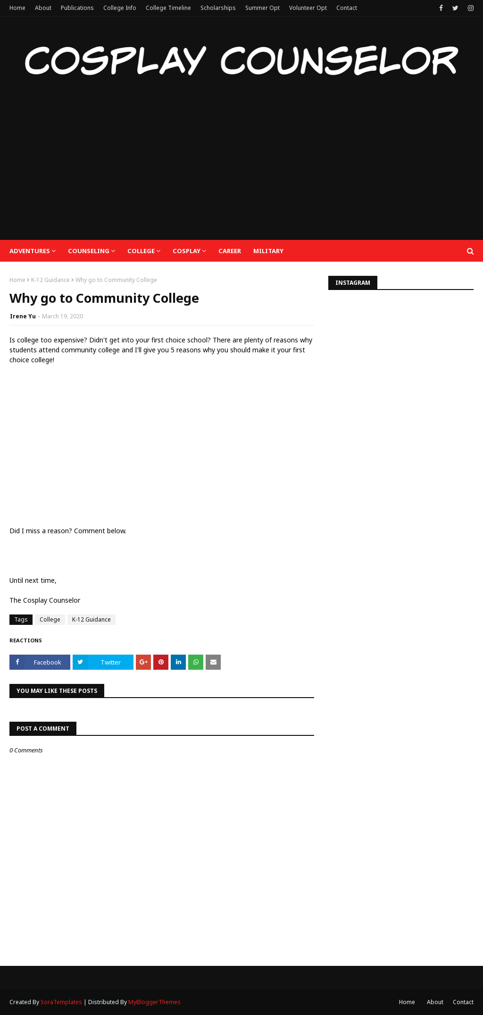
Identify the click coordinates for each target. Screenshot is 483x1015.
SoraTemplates (61, 1002)
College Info (119, 8)
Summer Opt (262, 8)
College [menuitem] (141, 251)
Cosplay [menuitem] (186, 251)
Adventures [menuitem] (29, 251)
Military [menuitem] (268, 251)
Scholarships (218, 8)
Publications (77, 8)
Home (17, 8)
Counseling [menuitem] (88, 251)
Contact (346, 8)
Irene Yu (23, 316)
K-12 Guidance (50, 280)
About (43, 8)
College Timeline (168, 8)
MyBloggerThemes (154, 1002)
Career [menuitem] (229, 251)
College (50, 619)
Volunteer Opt (308, 8)
